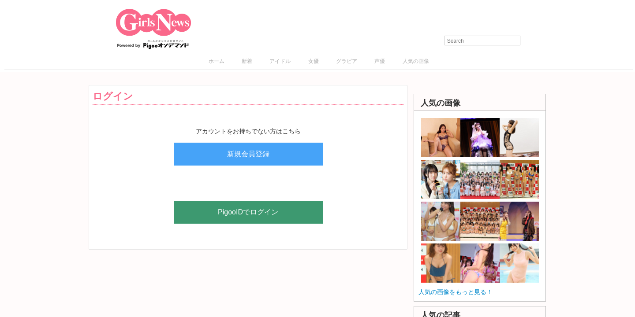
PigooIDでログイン (248, 212)
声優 (379, 61)
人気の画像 (416, 61)
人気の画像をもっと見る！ (455, 291)
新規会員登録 (248, 154)
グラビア (346, 61)
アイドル (280, 61)
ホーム (216, 61)
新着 (247, 61)
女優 (313, 61)
